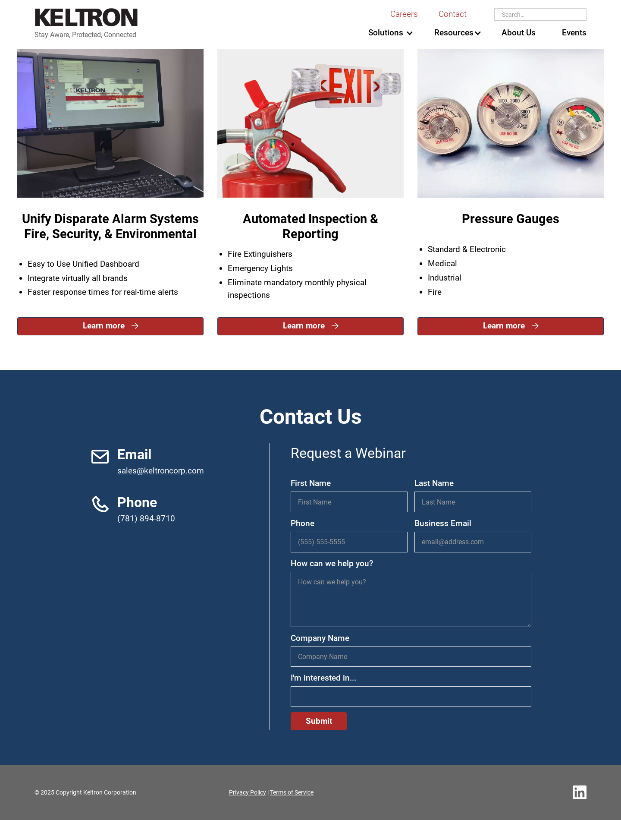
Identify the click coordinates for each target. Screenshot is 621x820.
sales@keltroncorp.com (160, 471)
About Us (519, 33)
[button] (386, 33)
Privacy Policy (247, 792)
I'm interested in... (323, 678)
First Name (311, 483)
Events (574, 33)
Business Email (442, 523)
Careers (404, 14)
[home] (86, 24)
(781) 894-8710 (146, 519)
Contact (453, 14)
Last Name (434, 483)
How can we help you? (332, 563)
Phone (302, 523)
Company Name (320, 638)
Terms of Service (292, 792)
